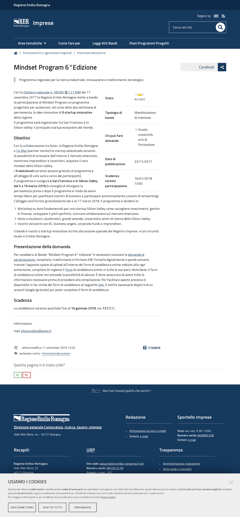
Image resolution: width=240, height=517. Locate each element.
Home (16, 53)
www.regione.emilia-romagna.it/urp (121, 463)
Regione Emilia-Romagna (32, 4)
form (68, 269)
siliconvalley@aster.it (36, 330)
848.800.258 (206, 435)
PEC (110, 472)
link (101, 284)
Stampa (151, 347)
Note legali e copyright (177, 469)
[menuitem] (34, 43)
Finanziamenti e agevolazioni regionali (47, 52)
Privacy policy (108, 497)
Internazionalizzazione (91, 52)
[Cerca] (220, 27)
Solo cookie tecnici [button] (22, 507)
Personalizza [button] (83, 507)
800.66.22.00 (115, 468)
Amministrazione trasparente (181, 463)
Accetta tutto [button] (52, 507)
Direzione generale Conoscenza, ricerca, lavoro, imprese (58, 427)
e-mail (144, 436)
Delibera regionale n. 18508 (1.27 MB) (52, 92)
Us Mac (21, 150)
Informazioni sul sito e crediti (148, 431)
